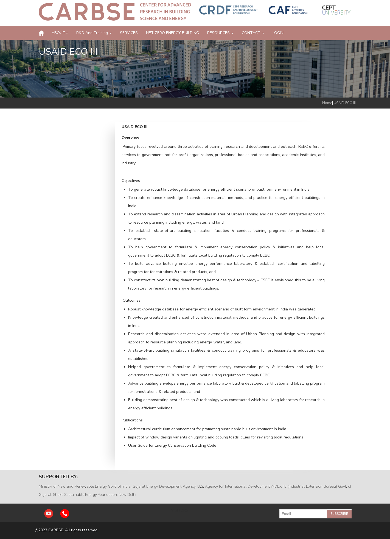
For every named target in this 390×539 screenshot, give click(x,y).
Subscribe (339, 514)
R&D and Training (94, 32)
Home (327, 103)
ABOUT (60, 32)
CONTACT (253, 32)
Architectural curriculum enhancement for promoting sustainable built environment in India (207, 429)
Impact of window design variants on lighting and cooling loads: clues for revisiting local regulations (215, 437)
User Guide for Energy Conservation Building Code (172, 445)
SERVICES (129, 32)
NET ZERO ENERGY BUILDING (172, 32)
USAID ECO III (345, 103)
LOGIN (278, 32)
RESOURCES (220, 32)
